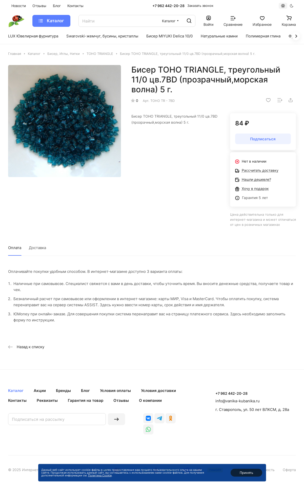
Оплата (14, 247)
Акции (40, 390)
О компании (150, 400)
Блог (85, 390)
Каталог (16, 390)
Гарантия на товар (85, 400)
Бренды (63, 390)
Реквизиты (47, 400)
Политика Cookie (100, 475)
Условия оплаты (115, 390)
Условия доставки (158, 390)
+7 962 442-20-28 (168, 6)
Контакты (17, 400)
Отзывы (121, 400)
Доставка (37, 247)
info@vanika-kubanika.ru (237, 401)
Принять (246, 473)
